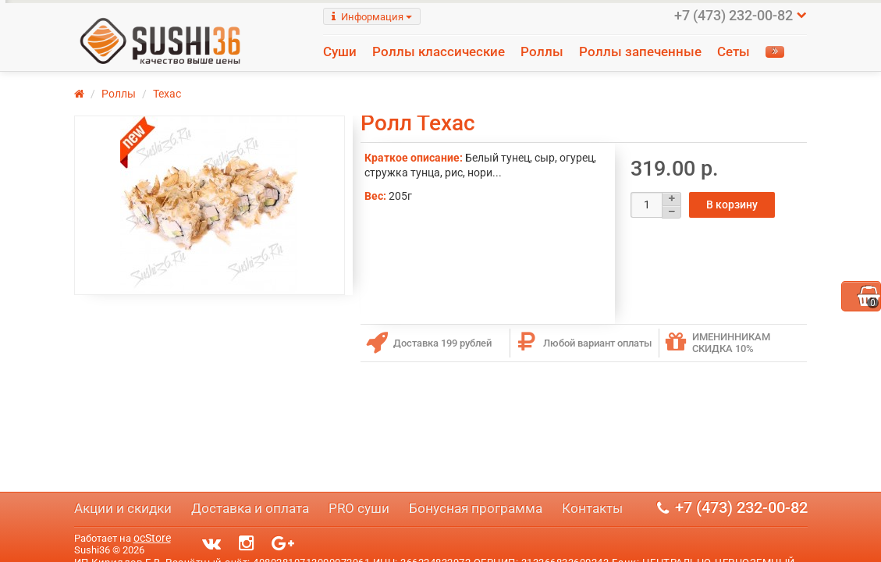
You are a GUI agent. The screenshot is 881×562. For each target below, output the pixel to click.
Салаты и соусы (457, 73)
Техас (167, 111)
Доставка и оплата (250, 508)
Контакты (592, 508)
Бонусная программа (475, 508)
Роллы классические (438, 51)
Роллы (541, 51)
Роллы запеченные (640, 51)
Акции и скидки (123, 508)
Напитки (365, 73)
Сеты (733, 51)
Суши (340, 51)
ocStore (152, 538)
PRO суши (359, 508)
